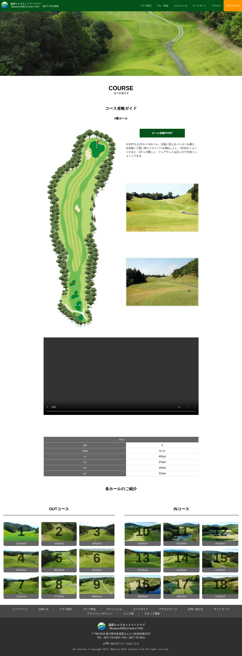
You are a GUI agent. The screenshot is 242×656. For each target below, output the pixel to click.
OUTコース (59, 509)
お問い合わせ (233, 5)
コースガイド (199, 5)
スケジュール (180, 5)
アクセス (216, 5)
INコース (181, 509)
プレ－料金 (162, 5)
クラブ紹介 (146, 5)
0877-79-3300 (50, 6)
